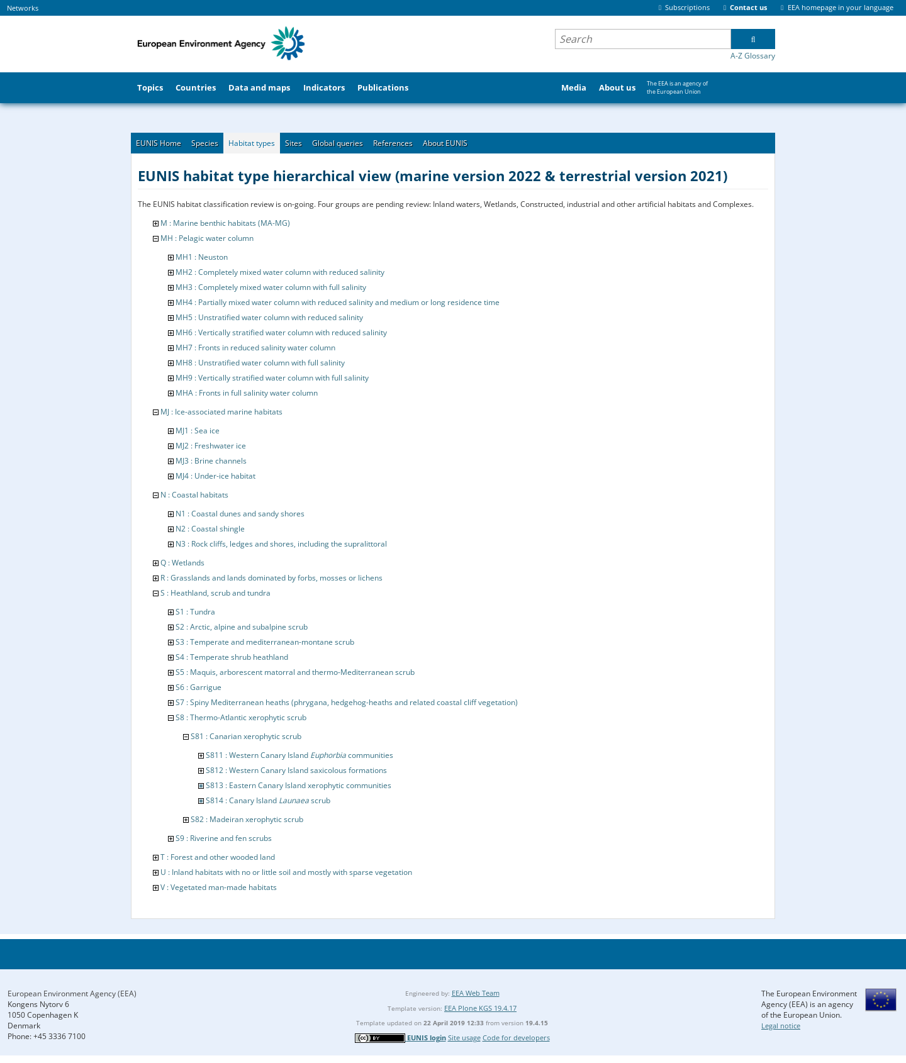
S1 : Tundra (195, 611)
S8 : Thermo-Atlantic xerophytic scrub (241, 717)
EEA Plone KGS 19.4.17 (480, 1008)
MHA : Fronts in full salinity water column (247, 392)
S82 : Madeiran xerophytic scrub (247, 819)
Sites (293, 143)
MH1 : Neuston (202, 257)
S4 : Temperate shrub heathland (232, 657)
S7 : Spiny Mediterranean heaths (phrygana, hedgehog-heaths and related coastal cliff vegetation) (347, 702)
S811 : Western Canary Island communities (299, 755)
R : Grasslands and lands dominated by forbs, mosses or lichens (271, 577)
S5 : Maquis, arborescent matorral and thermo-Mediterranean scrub (295, 672)
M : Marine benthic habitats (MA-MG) (225, 223)
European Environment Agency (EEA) (72, 993)
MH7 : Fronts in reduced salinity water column (255, 347)
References (393, 143)
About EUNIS (445, 143)
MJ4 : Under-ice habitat (215, 475)
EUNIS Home (158, 143)
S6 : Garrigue (198, 687)
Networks (22, 8)
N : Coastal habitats (194, 494)
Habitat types (251, 143)
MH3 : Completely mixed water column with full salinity (271, 287)
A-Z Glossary (752, 55)
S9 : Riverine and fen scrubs (224, 838)
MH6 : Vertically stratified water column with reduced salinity (281, 332)
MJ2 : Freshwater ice (211, 445)
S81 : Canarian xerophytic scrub (246, 736)
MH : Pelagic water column (207, 238)
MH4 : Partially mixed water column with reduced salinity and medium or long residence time (338, 302)
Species (204, 143)
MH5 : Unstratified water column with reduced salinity (269, 317)
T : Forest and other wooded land (217, 857)
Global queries (337, 143)
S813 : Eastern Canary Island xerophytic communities (298, 785)
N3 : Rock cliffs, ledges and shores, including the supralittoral (281, 543)
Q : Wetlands (182, 562)
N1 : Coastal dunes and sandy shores (240, 513)
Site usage (464, 1037)
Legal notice (780, 1025)
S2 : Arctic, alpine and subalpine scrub (242, 626)
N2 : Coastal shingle (210, 528)
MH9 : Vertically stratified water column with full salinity (272, 377)
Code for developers (516, 1037)
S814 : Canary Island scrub (268, 800)
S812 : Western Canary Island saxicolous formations (296, 770)
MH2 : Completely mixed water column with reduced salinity (280, 272)
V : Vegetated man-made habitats (218, 887)
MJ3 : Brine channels (211, 460)
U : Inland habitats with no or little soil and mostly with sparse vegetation (286, 872)
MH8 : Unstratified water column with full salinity (260, 362)
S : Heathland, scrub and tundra (215, 592)
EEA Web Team (476, 993)
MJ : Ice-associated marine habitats (221, 411)
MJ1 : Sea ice (198, 430)
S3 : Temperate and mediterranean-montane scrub (265, 642)
